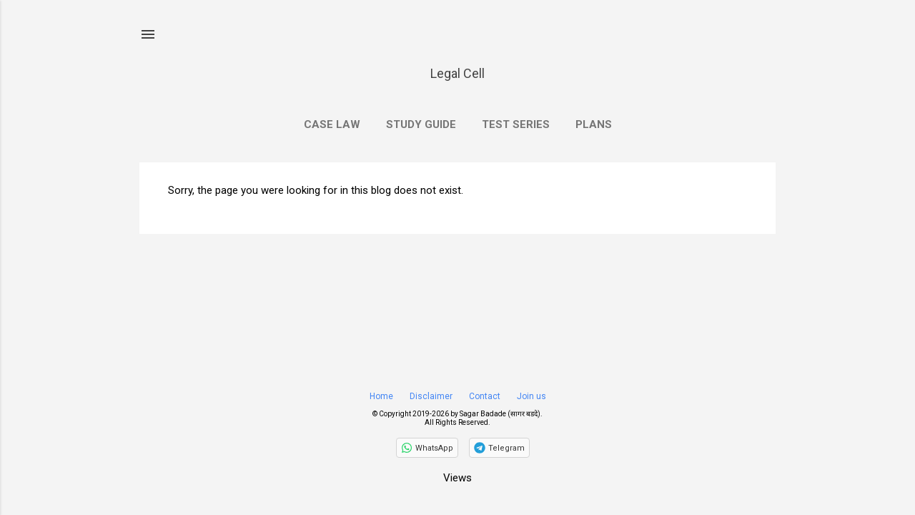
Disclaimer (431, 396)
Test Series (516, 124)
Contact (484, 396)
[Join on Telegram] (499, 448)
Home (381, 396)
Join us (531, 396)
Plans (593, 124)
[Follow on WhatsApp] (427, 448)
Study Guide (421, 124)
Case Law (332, 124)
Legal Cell (457, 73)
